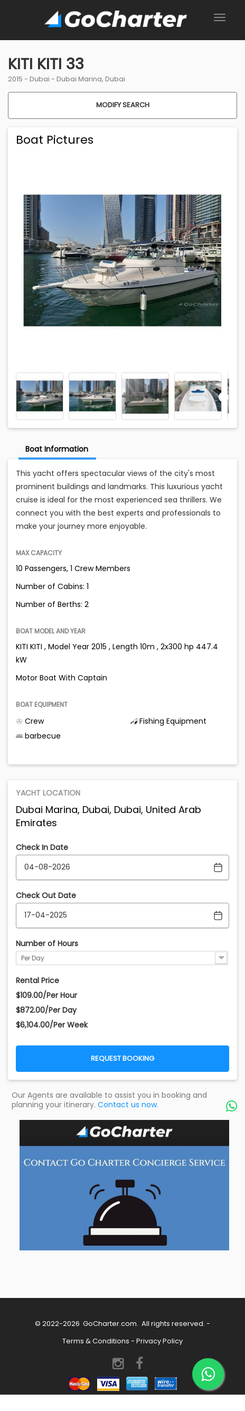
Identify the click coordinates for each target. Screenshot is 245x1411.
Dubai (40, 79)
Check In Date (42, 847)
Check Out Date (46, 895)
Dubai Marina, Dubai (90, 79)
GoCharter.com (109, 1324)
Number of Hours (47, 943)
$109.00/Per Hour (46, 995)
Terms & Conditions (95, 1341)
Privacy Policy (159, 1341)
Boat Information (56, 449)
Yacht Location (48, 793)
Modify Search (122, 105)
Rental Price (37, 980)
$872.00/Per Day (46, 1010)
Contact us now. (128, 1104)
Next (224, 396)
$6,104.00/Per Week (52, 1025)
